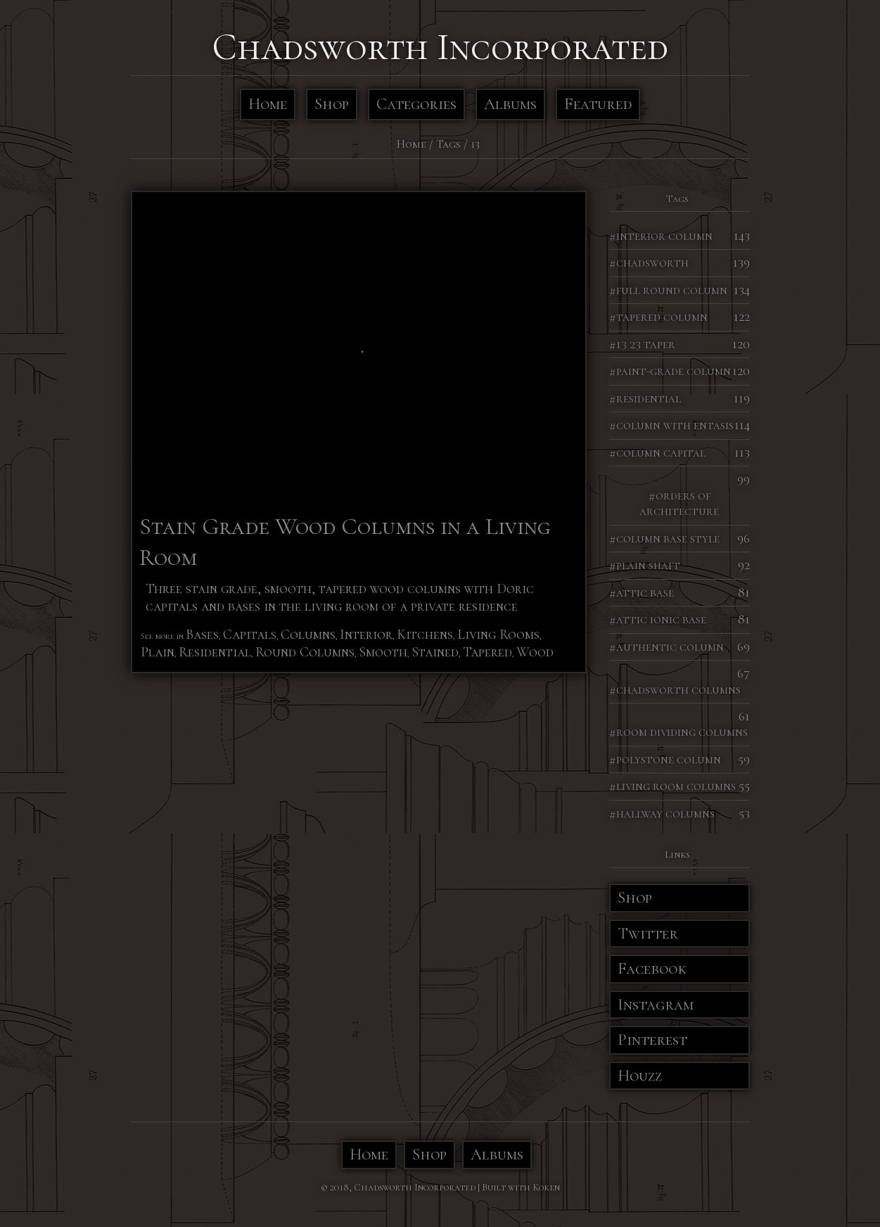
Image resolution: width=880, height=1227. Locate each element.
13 (475, 143)
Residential (215, 652)
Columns (308, 634)
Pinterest (652, 1040)
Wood (535, 652)
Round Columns (305, 652)
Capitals (249, 634)
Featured (598, 104)
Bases (202, 634)
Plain (157, 652)
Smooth (383, 652)
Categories (416, 104)
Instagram (656, 1005)
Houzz (640, 1076)
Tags (448, 143)
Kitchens (425, 634)
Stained (435, 652)
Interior (366, 634)
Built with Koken (521, 1187)
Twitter (648, 933)
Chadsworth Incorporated (440, 47)
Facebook (652, 969)
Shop (331, 104)
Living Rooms (498, 634)
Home (267, 104)
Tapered (487, 652)
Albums (510, 104)
